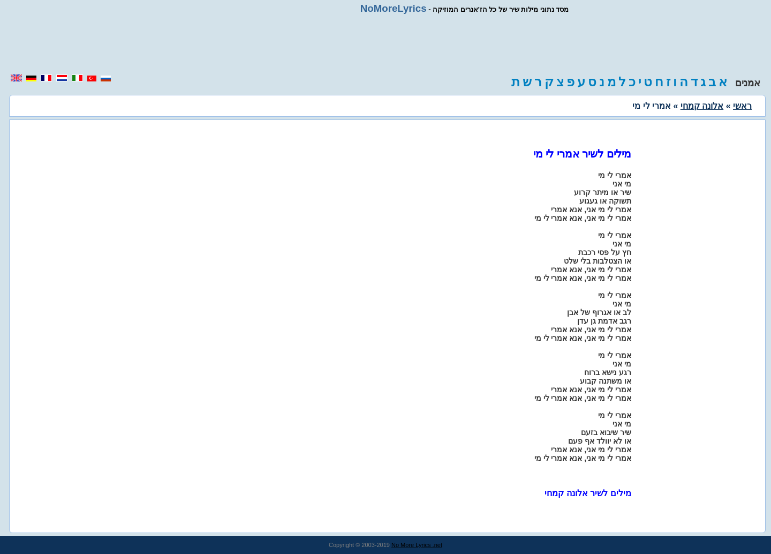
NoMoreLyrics (393, 8)
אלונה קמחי (702, 105)
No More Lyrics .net (416, 545)
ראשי (742, 105)
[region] (385, 44)
